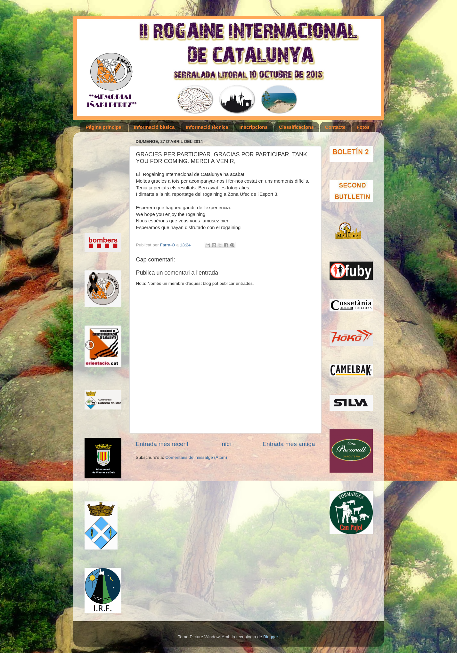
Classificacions (296, 127)
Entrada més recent (162, 444)
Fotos (363, 127)
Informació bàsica (154, 127)
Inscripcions (253, 127)
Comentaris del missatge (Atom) (196, 457)
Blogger (270, 636)
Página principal (104, 127)
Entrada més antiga (289, 444)
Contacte (335, 127)
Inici (225, 444)
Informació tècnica (207, 127)
